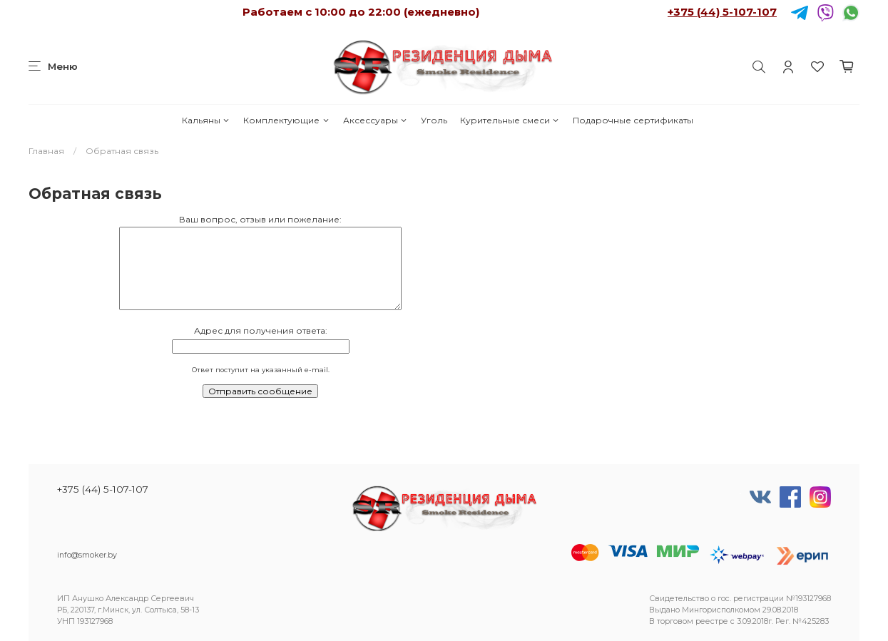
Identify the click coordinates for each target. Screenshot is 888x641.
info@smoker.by (87, 555)
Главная (46, 150)
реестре (711, 621)
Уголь (434, 120)
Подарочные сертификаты (633, 120)
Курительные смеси (510, 120)
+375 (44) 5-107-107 (722, 12)
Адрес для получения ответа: (260, 330)
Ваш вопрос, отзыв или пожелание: (260, 219)
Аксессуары (375, 120)
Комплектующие (286, 120)
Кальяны (206, 120)
